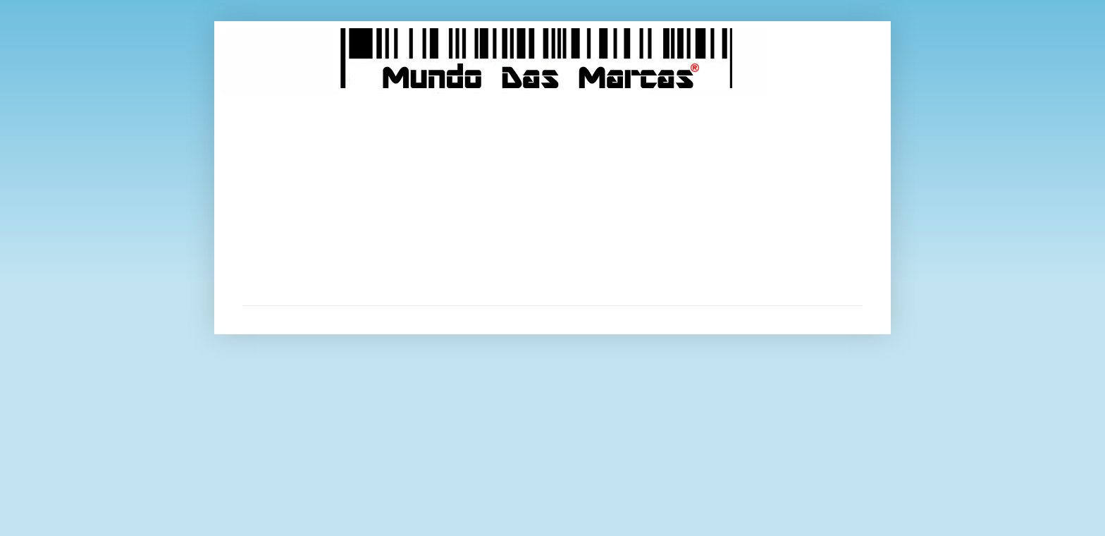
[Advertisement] (552, 199)
